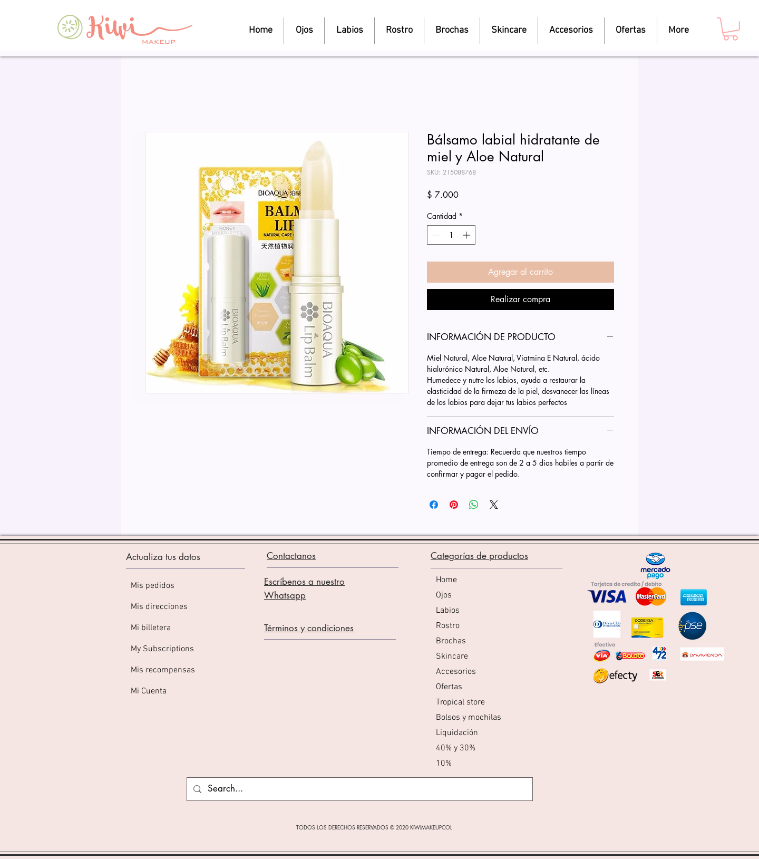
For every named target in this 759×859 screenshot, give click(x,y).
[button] (730, 29)
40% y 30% (455, 748)
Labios (448, 610)
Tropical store (460, 702)
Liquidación (457, 733)
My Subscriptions (162, 649)
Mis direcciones (159, 607)
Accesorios (456, 672)
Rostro (448, 626)
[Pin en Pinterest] (453, 504)
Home (446, 580)
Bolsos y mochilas (468, 717)
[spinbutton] (451, 235)
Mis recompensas (163, 670)
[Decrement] (435, 235)
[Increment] (467, 235)
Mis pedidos (152, 586)
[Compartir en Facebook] (433, 504)
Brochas (451, 641)
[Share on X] (494, 504)
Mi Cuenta (149, 691)
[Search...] (359, 789)
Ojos (444, 595)
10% (444, 763)
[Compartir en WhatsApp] (474, 504)
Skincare (452, 656)
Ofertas (449, 687)
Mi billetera (151, 628)
